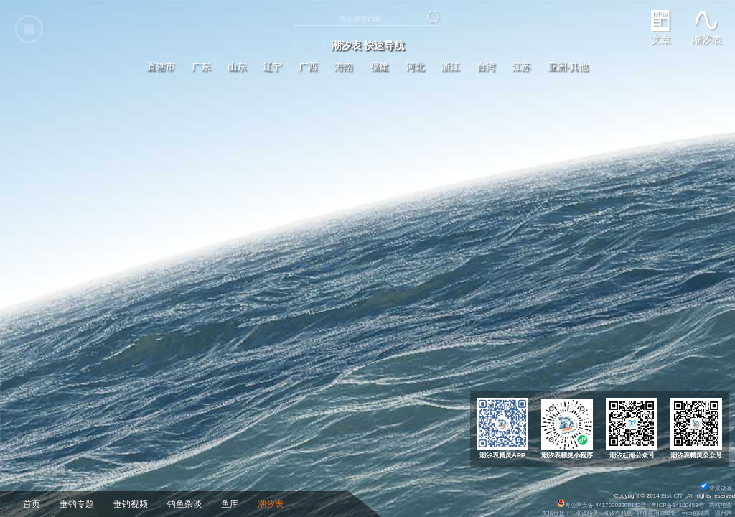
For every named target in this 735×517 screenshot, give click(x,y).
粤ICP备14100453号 (677, 505)
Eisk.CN (671, 496)
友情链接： (556, 513)
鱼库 (229, 503)
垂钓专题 (77, 503)
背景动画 (716, 488)
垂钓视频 (130, 503)
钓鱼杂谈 (184, 503)
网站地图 (720, 505)
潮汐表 (271, 503)
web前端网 (696, 513)
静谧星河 (648, 513)
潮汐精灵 (587, 513)
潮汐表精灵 (618, 513)
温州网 (723, 513)
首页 (31, 503)
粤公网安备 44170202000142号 (602, 505)
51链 (671, 513)
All (690, 496)
